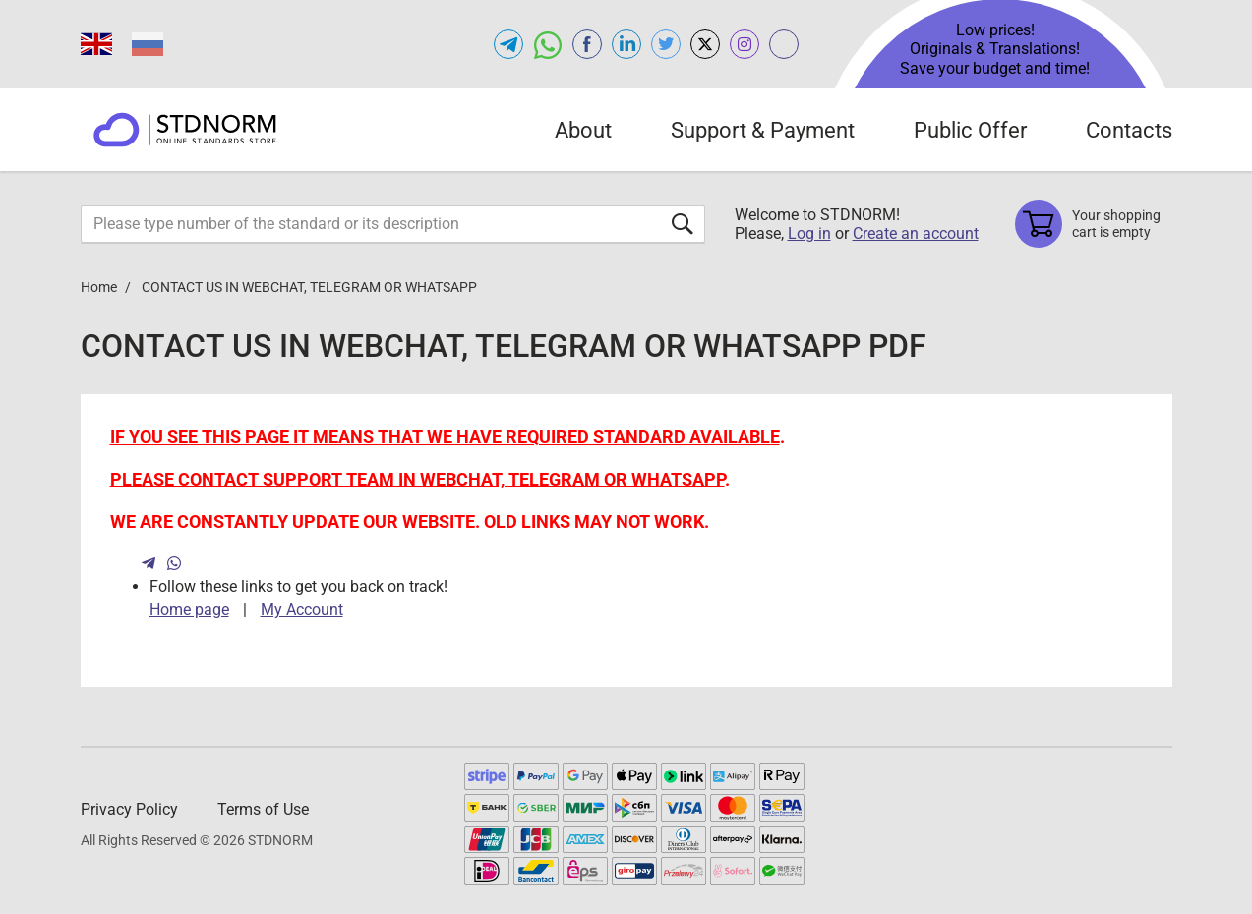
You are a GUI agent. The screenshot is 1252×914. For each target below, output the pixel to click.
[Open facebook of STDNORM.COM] (587, 44)
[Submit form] (682, 223)
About (583, 130)
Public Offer (970, 130)
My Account (302, 609)
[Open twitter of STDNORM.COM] (666, 44)
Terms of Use (263, 809)
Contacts (1129, 130)
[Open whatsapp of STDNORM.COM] (548, 44)
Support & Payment (763, 130)
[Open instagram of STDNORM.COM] (744, 44)
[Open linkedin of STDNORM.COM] (626, 44)
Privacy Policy (129, 809)
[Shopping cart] (1093, 224)
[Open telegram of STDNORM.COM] (508, 44)
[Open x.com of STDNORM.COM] (705, 44)
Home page (189, 609)
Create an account (916, 233)
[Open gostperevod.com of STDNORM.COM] (784, 44)
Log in (809, 233)
